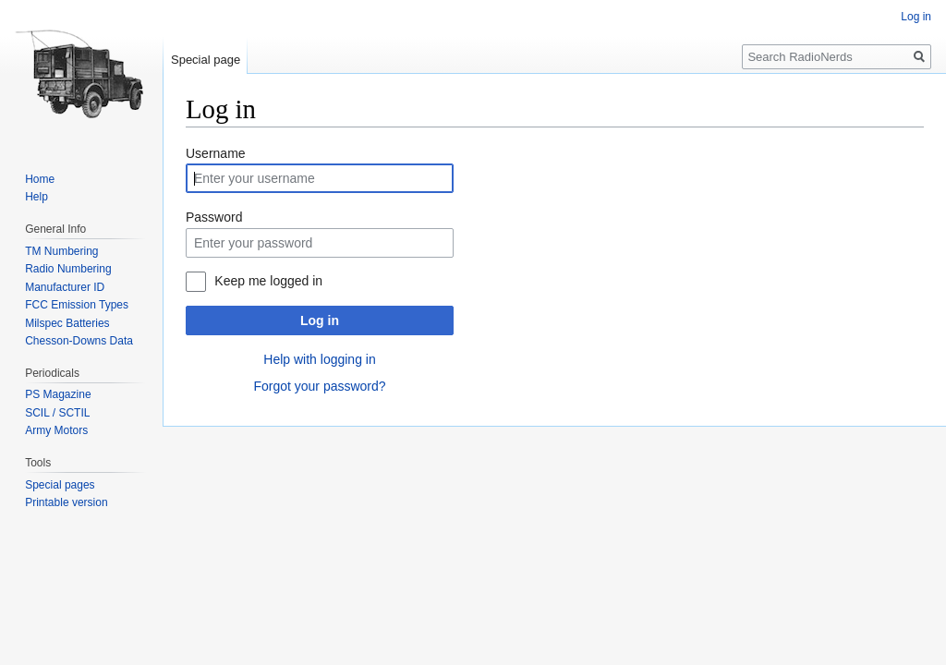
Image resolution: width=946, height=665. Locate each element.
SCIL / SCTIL (57, 412)
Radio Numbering (68, 268)
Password (214, 217)
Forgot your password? (319, 386)
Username (216, 153)
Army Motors (56, 430)
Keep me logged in (268, 280)
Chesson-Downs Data (79, 340)
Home (40, 179)
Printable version (66, 502)
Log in (319, 320)
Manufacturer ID (64, 287)
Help (36, 196)
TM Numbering (61, 251)
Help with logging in (319, 359)
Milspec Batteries (67, 323)
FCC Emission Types (76, 304)
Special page (205, 59)
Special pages (59, 484)
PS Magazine (58, 394)
